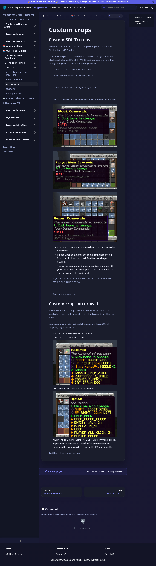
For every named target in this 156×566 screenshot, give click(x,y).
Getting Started (14, 554)
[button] (19, 25)
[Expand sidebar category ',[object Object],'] (35, 34)
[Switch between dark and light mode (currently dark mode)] (152, 8)
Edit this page (53, 471)
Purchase (55, 7)
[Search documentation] (121, 7)
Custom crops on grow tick (141, 22)
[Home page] (43, 16)
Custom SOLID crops (143, 17)
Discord (67, 7)
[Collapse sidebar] (19, 540)
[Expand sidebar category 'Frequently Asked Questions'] (35, 57)
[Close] (152, 2)
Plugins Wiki (40, 7)
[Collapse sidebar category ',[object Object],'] (35, 41)
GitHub (143, 7)
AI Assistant (81, 7)
